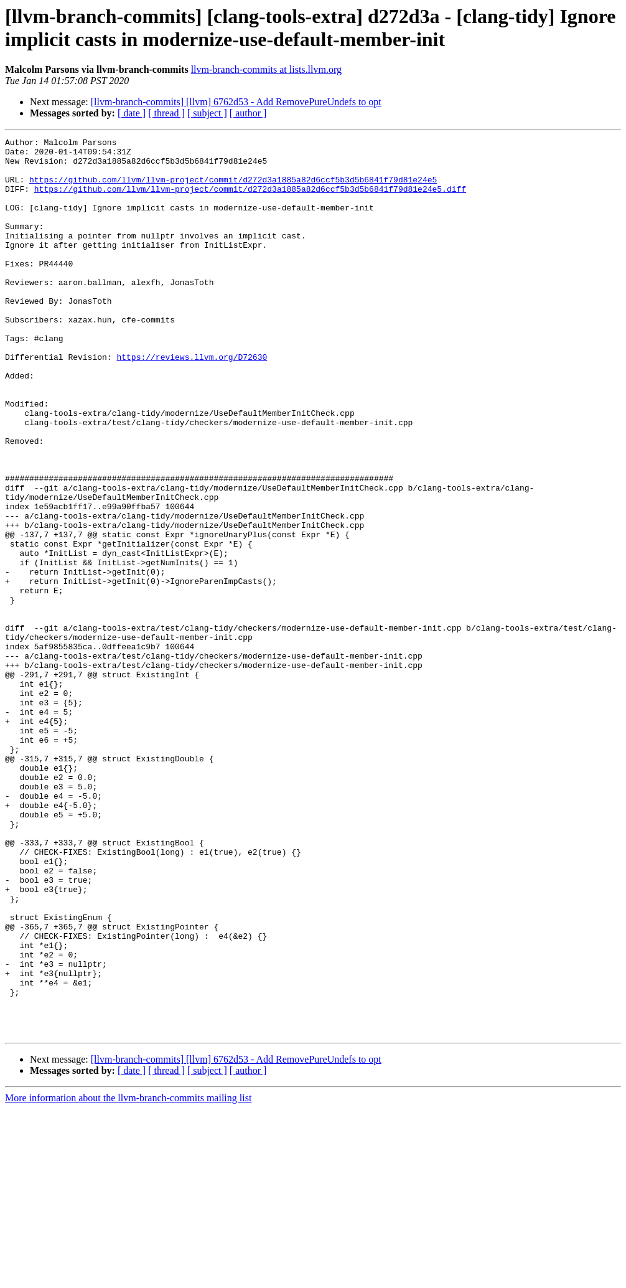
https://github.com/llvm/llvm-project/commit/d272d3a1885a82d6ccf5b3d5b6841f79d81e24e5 (233, 188)
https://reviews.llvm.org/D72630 (191, 401)
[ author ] (248, 113)
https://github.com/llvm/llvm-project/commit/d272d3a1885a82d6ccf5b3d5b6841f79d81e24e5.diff (250, 199)
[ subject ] (207, 113)
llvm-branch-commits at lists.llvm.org (266, 69)
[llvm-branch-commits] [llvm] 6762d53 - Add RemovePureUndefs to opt (236, 101)
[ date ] (132, 113)
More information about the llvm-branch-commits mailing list (128, 1277)
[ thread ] (166, 113)
